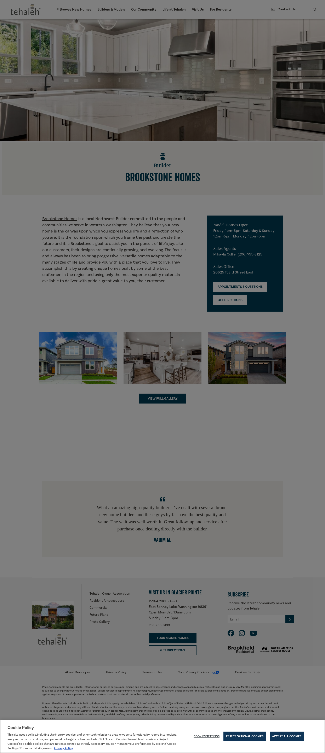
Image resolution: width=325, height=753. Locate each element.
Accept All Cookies (286, 737)
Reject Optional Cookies (244, 737)
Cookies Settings (206, 737)
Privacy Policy (63, 749)
